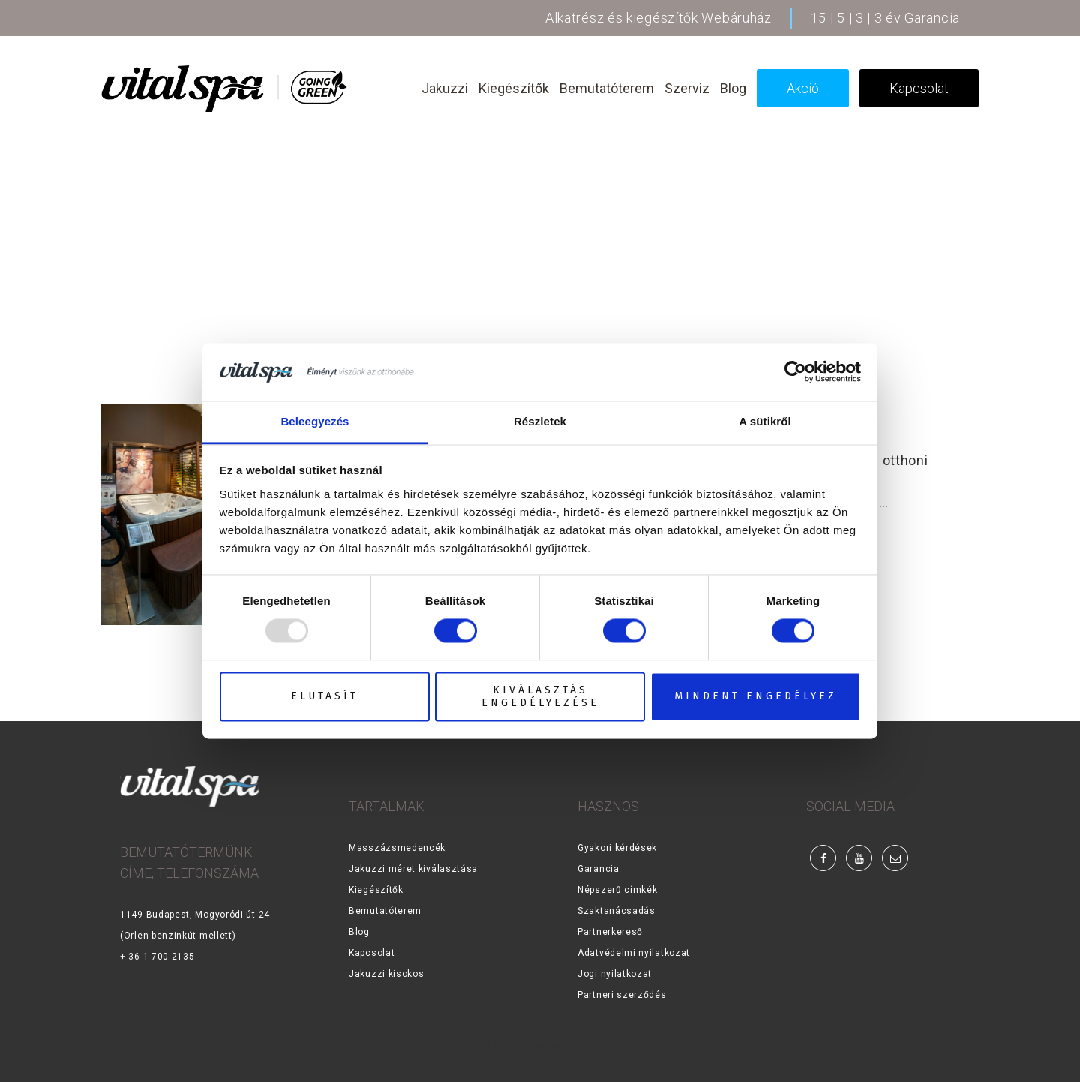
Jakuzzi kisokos (386, 974)
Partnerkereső (610, 932)
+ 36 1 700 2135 (157, 956)
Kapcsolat (371, 953)
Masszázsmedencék (397, 848)
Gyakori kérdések (617, 848)
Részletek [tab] (540, 421)
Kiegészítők (376, 890)
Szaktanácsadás (617, 911)
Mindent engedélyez (755, 696)
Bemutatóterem (385, 911)
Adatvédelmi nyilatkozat (634, 953)
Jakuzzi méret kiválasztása (413, 869)
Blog (359, 932)
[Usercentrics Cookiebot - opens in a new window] (795, 372)
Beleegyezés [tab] (314, 421)
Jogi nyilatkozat (615, 974)
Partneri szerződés (622, 995)
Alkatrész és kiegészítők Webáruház (658, 18)
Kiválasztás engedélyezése (540, 696)
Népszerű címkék (618, 890)
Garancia (599, 869)
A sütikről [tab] (765, 421)
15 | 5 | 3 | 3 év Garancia (885, 18)
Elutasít (324, 696)
